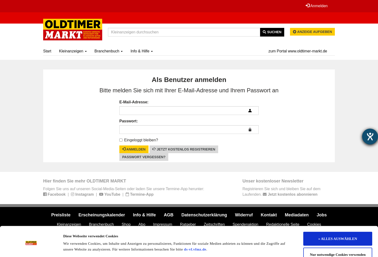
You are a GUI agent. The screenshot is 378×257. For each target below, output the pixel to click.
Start (47, 51)
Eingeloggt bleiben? (138, 140)
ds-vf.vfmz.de (195, 232)
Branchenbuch (108, 51)
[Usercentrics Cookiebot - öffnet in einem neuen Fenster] (31, 247)
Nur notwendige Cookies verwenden (338, 237)
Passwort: (128, 121)
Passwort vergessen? (143, 157)
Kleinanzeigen (73, 51)
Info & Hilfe (141, 51)
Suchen (272, 32)
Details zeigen (249, 248)
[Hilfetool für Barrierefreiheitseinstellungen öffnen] (370, 136)
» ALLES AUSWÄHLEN (337, 221)
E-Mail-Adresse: (133, 102)
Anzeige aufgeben (312, 32)
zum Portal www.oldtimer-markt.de (297, 51)
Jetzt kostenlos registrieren (183, 149)
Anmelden (316, 6)
